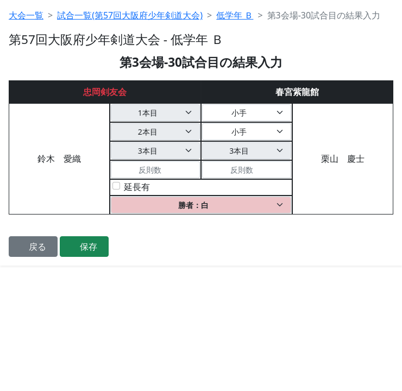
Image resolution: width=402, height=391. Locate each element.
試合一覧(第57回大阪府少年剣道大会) (130, 15)
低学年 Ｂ (234, 15)
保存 (88, 247)
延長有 (137, 187)
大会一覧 (26, 15)
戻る (37, 247)
